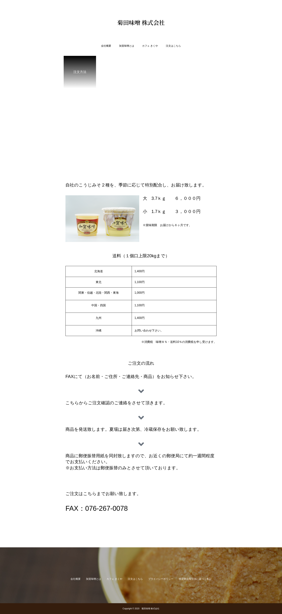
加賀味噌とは (126, 45)
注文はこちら (173, 45)
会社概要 (106, 45)
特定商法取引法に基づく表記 (195, 578)
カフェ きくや (150, 45)
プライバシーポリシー (160, 578)
